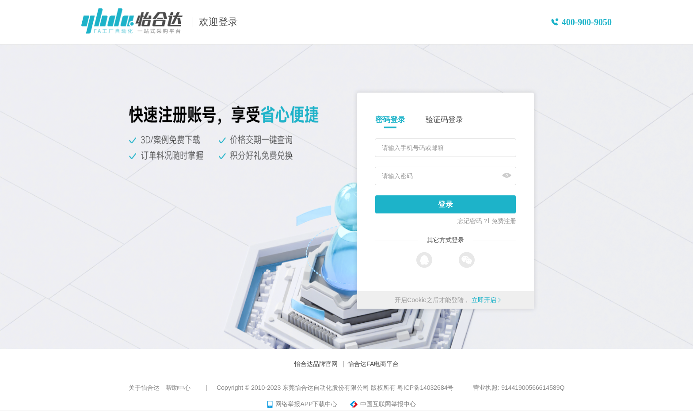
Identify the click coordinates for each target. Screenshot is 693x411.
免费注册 (503, 220)
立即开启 (484, 299)
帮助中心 (178, 387)
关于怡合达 (144, 387)
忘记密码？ (472, 220)
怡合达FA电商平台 (373, 363)
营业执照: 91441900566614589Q (518, 387)
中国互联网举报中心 (381, 404)
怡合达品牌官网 (316, 363)
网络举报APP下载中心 (302, 404)
